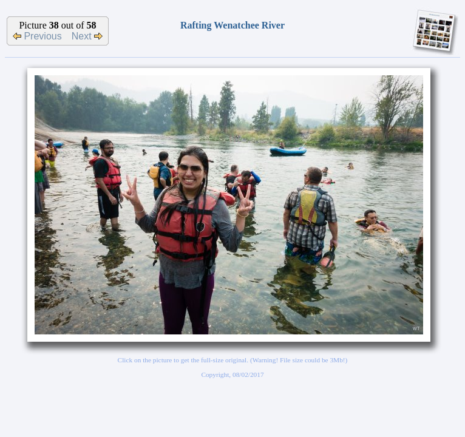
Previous (37, 36)
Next (87, 36)
